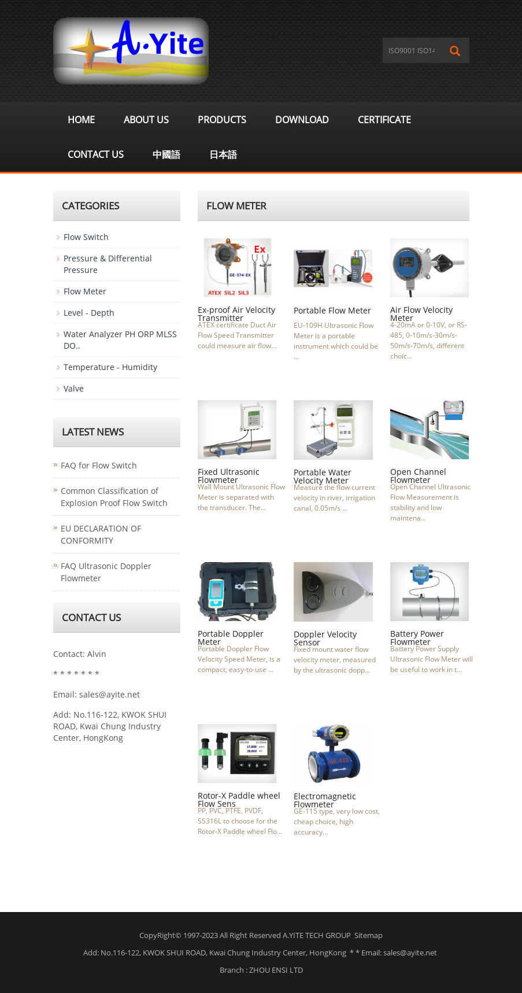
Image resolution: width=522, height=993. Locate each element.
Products (222, 119)
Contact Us (96, 154)
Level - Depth (89, 312)
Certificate (384, 119)
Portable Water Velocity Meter (322, 476)
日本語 (223, 154)
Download (302, 119)
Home (81, 119)
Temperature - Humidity (110, 366)
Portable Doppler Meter (231, 637)
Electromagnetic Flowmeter (325, 800)
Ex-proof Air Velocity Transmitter (236, 313)
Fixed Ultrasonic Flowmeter (229, 475)
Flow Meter (85, 291)
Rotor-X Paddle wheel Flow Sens (239, 799)
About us (146, 119)
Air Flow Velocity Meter (421, 313)
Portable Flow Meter (332, 310)
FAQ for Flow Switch (99, 465)
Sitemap (368, 935)
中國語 (166, 154)
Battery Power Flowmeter (417, 637)
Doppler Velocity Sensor (325, 638)
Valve (74, 388)
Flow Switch (86, 236)
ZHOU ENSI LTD (276, 970)
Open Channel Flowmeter (418, 475)
